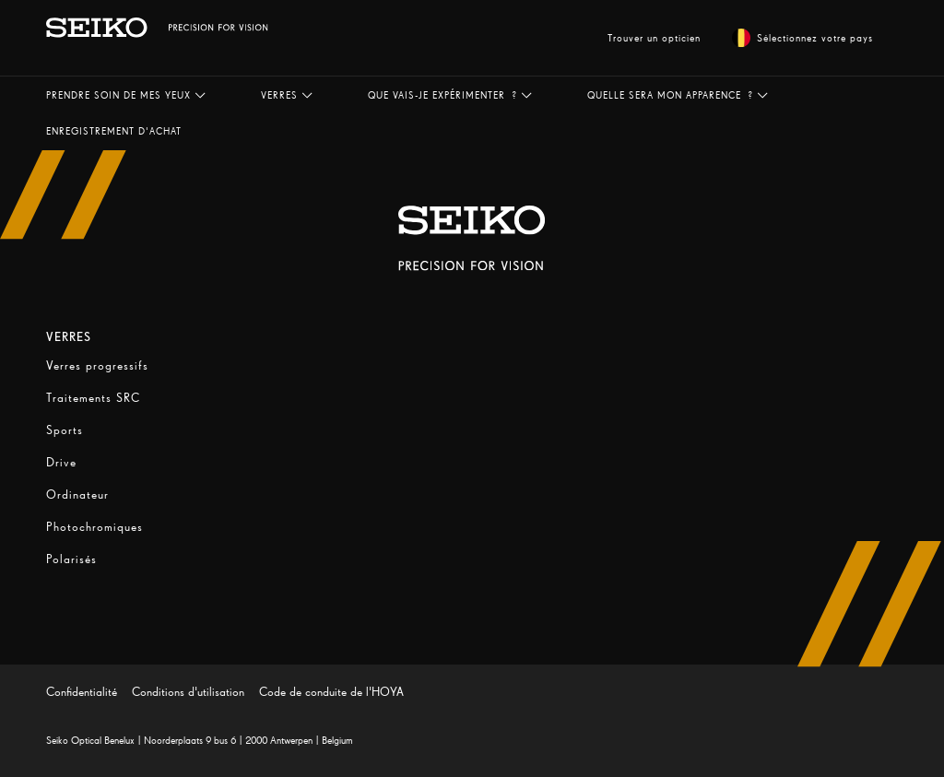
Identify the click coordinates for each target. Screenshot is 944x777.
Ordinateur (77, 494)
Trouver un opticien (654, 37)
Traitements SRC (93, 398)
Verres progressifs (97, 365)
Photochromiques (94, 527)
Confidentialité (81, 692)
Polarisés (71, 559)
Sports (64, 430)
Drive (61, 462)
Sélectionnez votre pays (802, 38)
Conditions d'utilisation (188, 692)
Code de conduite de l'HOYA (331, 692)
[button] (126, 95)
